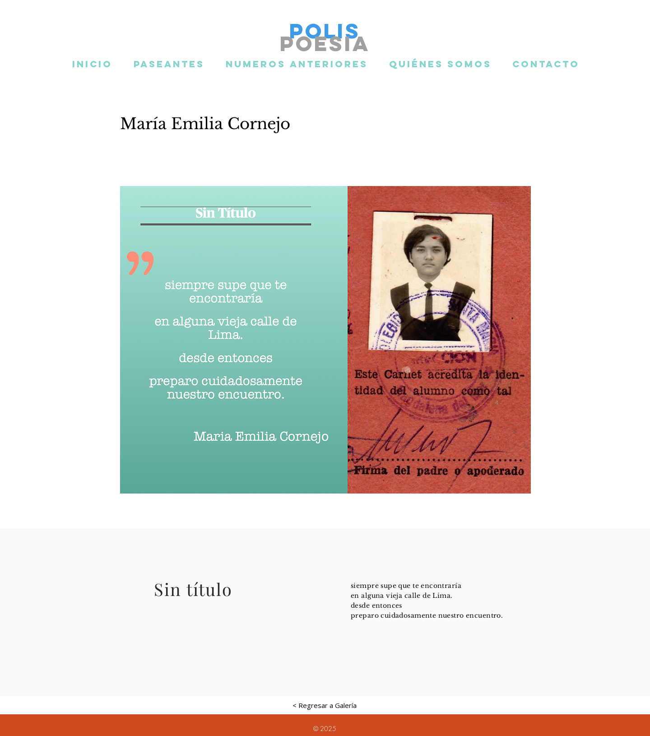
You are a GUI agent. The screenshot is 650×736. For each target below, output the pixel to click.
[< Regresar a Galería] (324, 705)
